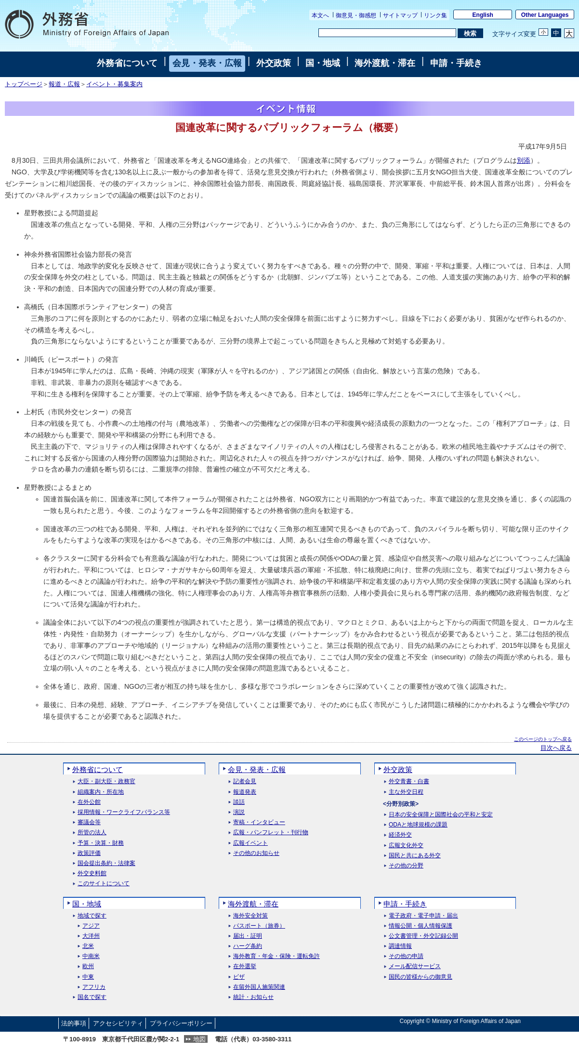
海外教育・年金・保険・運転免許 (276, 956)
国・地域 (322, 63)
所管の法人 (92, 832)
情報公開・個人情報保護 (420, 926)
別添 (523, 160)
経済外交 (400, 835)
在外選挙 (244, 966)
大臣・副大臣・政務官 (106, 781)
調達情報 (400, 946)
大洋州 (91, 936)
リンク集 (435, 15)
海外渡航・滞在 (385, 63)
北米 (88, 946)
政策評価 (89, 853)
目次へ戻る (556, 748)
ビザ (239, 977)
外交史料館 (92, 873)
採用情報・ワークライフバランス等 (124, 812)
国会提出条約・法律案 (106, 863)
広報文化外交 (406, 845)
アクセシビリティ (118, 1023)
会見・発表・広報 (207, 63)
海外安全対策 (250, 916)
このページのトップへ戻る (543, 739)
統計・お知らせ (253, 997)
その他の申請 (406, 956)
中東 (88, 977)
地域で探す (92, 916)
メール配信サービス (415, 966)
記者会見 (244, 781)
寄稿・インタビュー (259, 822)
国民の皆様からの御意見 (420, 977)
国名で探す (92, 997)
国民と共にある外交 (415, 856)
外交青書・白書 (409, 781)
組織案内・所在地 (101, 792)
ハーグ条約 (247, 946)
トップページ (23, 84)
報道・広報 (64, 84)
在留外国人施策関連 (259, 987)
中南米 (91, 956)
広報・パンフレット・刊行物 (270, 832)
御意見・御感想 (356, 15)
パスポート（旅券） (259, 926)
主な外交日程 (406, 792)
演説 (239, 812)
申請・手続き (456, 63)
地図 (199, 1039)
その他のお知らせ (256, 853)
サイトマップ (400, 15)
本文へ (320, 15)
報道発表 (244, 792)
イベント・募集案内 (114, 84)
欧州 (88, 966)
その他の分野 (406, 866)
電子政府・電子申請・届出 (423, 916)
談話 (239, 802)
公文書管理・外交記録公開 (423, 936)
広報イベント (250, 843)
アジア (91, 926)
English (483, 15)
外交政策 (273, 63)
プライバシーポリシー (181, 1023)
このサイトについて (104, 883)
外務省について (127, 63)
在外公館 (89, 802)
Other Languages (545, 15)
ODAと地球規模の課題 (418, 825)
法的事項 (73, 1023)
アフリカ (93, 987)
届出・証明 (247, 936)
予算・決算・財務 (101, 843)
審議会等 (89, 822)
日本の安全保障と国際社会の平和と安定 (441, 815)
